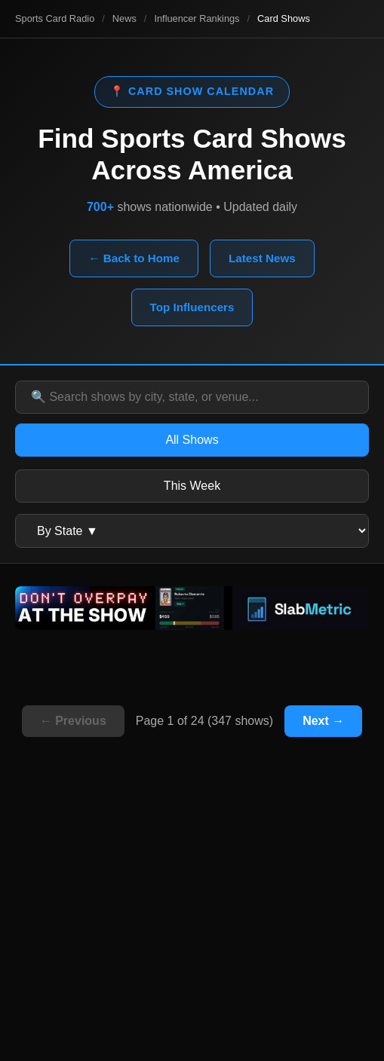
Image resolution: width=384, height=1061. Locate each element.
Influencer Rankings (196, 18)
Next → (323, 720)
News (124, 18)
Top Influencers (192, 307)
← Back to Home (134, 258)
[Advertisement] (192, 925)
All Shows (191, 439)
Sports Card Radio (54, 18)
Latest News (262, 258)
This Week (192, 485)
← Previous (73, 720)
